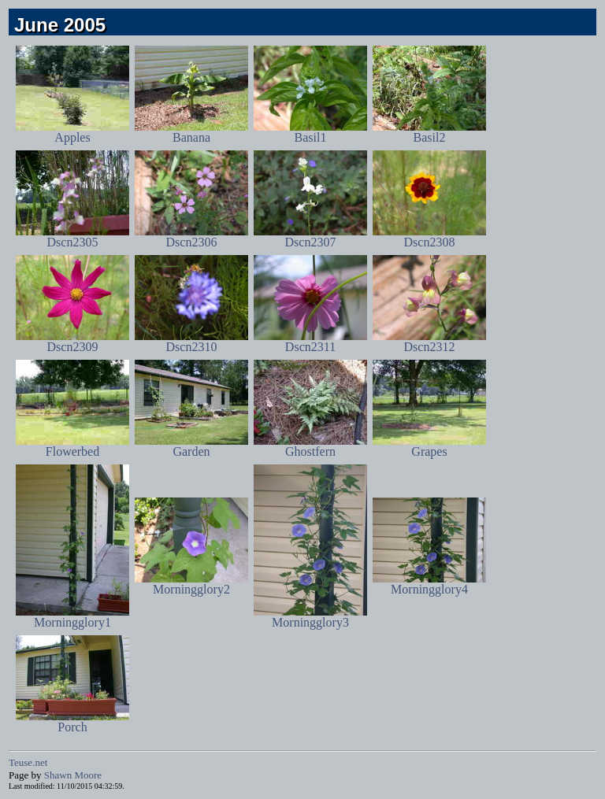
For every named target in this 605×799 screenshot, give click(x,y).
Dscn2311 (310, 341)
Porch (72, 721)
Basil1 (310, 132)
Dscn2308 (429, 236)
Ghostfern (310, 446)
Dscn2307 (310, 236)
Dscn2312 (429, 341)
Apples (72, 132)
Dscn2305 (72, 236)
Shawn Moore (73, 775)
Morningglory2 (191, 584)
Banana (191, 132)
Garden (191, 446)
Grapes (429, 446)
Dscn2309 (72, 341)
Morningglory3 (310, 617)
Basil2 (429, 132)
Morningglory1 (72, 617)
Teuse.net (28, 762)
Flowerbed (72, 446)
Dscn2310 (191, 341)
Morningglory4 (429, 584)
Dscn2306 (191, 236)
